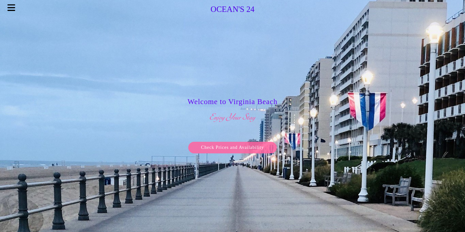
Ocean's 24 (232, 9)
